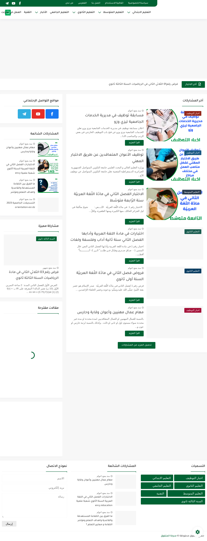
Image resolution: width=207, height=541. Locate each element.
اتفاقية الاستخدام (114, 3)
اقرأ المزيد (134, 142)
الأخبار (43, 12)
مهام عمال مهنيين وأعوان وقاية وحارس (110, 313)
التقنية (28, 12)
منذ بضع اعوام (134, 110)
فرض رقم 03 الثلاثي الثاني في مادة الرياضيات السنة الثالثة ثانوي (34, 275)
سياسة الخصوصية (138, 3)
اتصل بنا (95, 3)
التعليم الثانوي (86, 12)
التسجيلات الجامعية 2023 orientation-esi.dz (21, 205)
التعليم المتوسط (113, 12)
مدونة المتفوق (169, 536)
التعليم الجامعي (59, 12)
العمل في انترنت (11, 12)
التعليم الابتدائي (141, 12)
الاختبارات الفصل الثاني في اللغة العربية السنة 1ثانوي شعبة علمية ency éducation (20, 169)
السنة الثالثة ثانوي (192, 501)
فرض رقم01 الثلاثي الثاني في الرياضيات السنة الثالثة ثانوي (143, 84)
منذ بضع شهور (49, 268)
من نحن (69, 3)
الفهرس (82, 3)
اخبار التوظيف (194, 478)
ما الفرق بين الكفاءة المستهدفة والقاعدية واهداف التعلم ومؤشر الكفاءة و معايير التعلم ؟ (22, 189)
